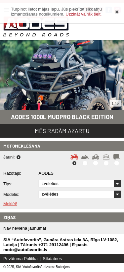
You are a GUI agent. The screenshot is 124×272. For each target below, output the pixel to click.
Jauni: (9, 157)
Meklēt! (10, 204)
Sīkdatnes (52, 258)
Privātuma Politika (20, 258)
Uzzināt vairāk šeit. (83, 14)
